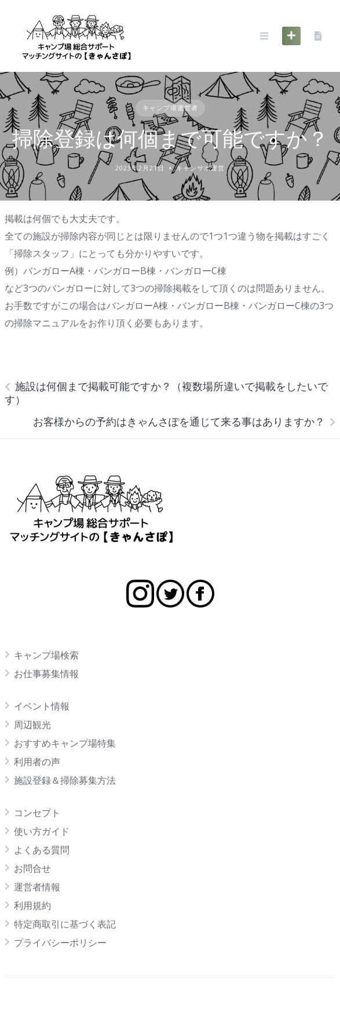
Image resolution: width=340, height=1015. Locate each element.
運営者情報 (37, 887)
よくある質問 (42, 849)
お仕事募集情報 (46, 673)
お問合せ (32, 868)
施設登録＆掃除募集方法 (65, 780)
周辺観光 (32, 724)
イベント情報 (42, 706)
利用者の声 (37, 761)
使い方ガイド (42, 831)
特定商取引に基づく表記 (65, 924)
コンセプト (37, 812)
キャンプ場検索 (46, 655)
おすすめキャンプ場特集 (65, 743)
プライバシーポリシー (60, 942)
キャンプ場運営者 (170, 107)
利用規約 (32, 905)
